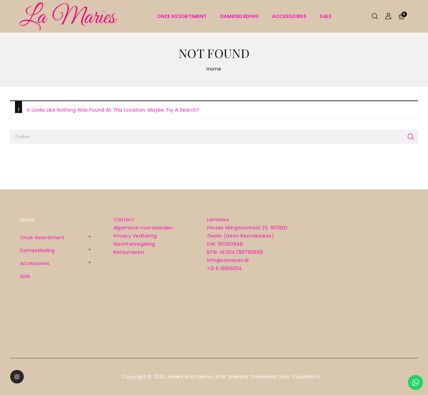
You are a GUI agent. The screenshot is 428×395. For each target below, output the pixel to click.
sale (325, 16)
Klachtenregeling (134, 244)
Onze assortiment (182, 16)
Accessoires (289, 16)
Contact (123, 219)
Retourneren (128, 252)
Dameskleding (239, 16)
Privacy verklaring (135, 235)
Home (214, 68)
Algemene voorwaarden (143, 227)
